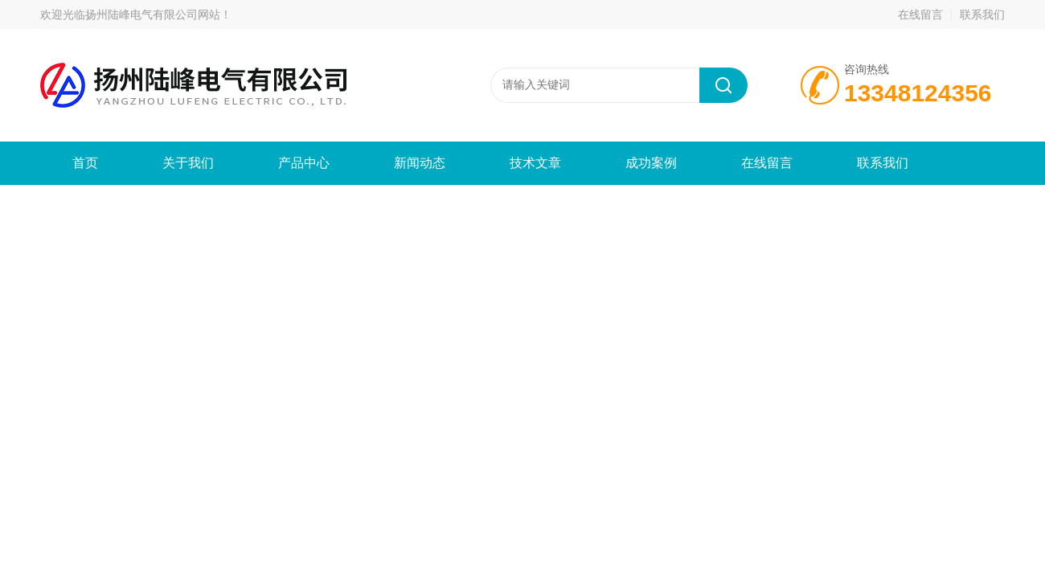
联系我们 (982, 14)
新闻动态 (419, 163)
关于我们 (188, 163)
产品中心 (304, 163)
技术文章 (535, 163)
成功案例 (651, 163)
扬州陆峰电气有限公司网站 (152, 14)
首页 (85, 163)
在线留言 (920, 14)
